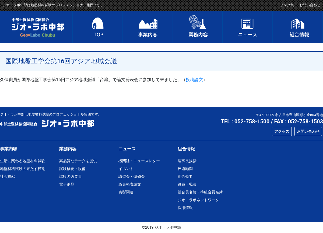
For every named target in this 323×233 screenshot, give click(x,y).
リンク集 (287, 5)
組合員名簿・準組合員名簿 (200, 192)
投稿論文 (194, 79)
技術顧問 (185, 168)
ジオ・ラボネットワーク (198, 200)
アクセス (281, 131)
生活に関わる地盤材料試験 (22, 161)
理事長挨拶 (187, 161)
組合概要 (185, 176)
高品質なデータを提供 (78, 161)
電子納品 (66, 184)
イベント (126, 168)
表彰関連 (126, 192)
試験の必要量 (70, 176)
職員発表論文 (129, 184)
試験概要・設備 (72, 168)
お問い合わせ (309, 5)
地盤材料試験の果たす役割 (22, 168)
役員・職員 (187, 184)
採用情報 (185, 208)
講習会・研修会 (131, 176)
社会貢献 (7, 176)
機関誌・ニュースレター (139, 161)
